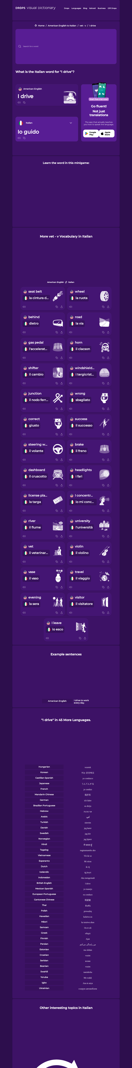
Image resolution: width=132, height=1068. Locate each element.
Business (102, 8)
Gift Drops (112, 8)
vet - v (83, 25)
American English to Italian (62, 25)
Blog (85, 8)
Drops (66, 8)
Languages (76, 8)
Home (41, 25)
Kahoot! (92, 8)
